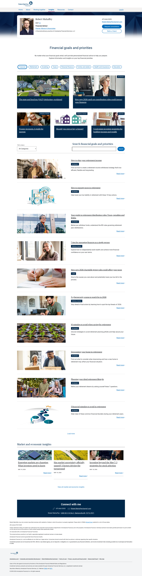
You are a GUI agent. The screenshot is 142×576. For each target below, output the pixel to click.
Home (21, 10)
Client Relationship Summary (50, 559)
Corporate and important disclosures (30, 559)
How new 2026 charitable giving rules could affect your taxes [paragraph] (96, 270)
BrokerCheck (89, 522)
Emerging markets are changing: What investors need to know (33, 464)
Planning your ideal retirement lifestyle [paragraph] (87, 379)
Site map (101, 559)
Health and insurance (101, 67)
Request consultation (112, 26)
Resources (61, 10)
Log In (121, 10)
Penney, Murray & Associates (45, 28)
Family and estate (83, 67)
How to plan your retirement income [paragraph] (86, 160)
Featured (22, 67)
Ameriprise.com (14, 559)
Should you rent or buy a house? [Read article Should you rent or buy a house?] (70, 129)
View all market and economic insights (71, 487)
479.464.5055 (107, 19)
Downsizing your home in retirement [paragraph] (86, 352)
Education (116, 67)
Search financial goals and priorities (92, 144)
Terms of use (62, 559)
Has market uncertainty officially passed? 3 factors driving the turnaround (69, 465)
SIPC (51, 568)
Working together (39, 10)
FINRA (45, 568)
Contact (70, 10)
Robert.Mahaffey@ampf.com (112, 22)
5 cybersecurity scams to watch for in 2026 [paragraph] (88, 297)
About (28, 10)
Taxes (55, 67)
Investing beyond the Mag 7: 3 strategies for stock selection (103, 464)
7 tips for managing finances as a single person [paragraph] (90, 243)
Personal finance (67, 67)
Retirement (33, 67)
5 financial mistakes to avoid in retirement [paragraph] (88, 407)
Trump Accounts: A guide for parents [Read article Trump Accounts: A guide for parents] (31, 130)
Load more (71, 434)
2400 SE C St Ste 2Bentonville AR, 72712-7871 (77, 513)
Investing (45, 67)
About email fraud (93, 559)
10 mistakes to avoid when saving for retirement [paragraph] (91, 325)
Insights (51, 10)
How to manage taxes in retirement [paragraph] (85, 188)
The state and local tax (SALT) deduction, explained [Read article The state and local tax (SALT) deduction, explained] (40, 100)
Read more (120, 174)
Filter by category (21, 145)
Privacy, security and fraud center (77, 559)
